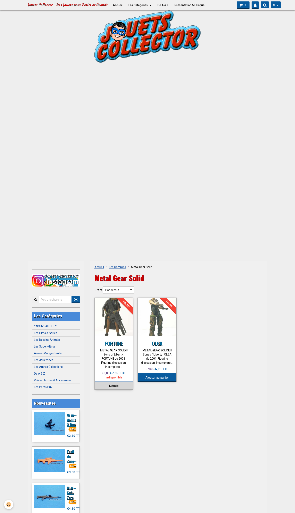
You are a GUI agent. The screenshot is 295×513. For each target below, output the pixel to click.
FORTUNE (114, 343)
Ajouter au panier (157, 377)
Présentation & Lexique (189, 5)
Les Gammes (117, 267)
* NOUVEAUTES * (45, 326)
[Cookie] (8, 504)
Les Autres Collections (48, 366)
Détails (114, 386)
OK (75, 299)
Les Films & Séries (45, 333)
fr (274, 5)
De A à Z (163, 5)
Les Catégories (138, 5)
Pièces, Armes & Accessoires (52, 380)
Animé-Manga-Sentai (48, 353)
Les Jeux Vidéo (43, 360)
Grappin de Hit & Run (73, 419)
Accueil (117, 5)
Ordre (98, 290)
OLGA (157, 343)
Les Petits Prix (43, 387)
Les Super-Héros (45, 346)
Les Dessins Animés (47, 339)
